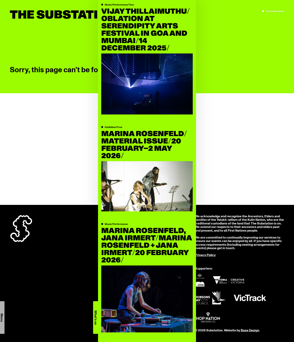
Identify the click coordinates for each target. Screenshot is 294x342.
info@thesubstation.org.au (121, 233)
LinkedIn (108, 323)
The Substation (63, 15)
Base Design (250, 330)
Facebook (109, 316)
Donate (107, 330)
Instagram (110, 319)
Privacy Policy (205, 255)
